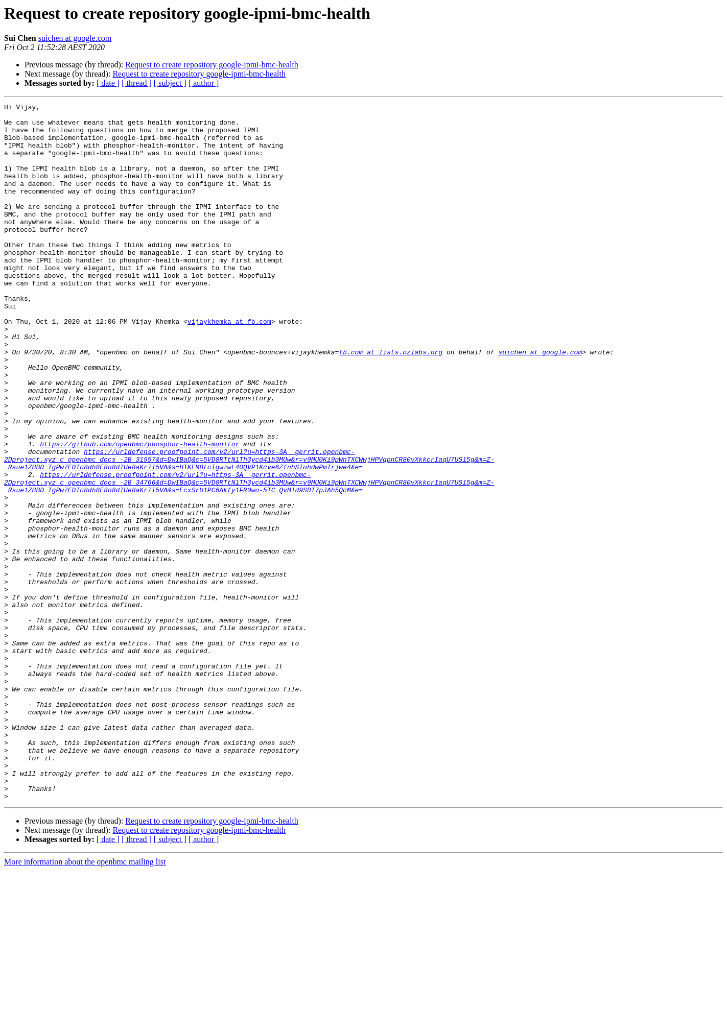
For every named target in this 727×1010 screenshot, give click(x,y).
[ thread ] (137, 83)
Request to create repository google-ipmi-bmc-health (211, 64)
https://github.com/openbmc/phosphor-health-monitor (139, 512)
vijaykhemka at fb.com (229, 365)
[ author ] (204, 83)
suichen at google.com (75, 38)
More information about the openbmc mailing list (85, 1001)
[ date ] (108, 83)
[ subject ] (170, 83)
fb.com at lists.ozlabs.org (390, 402)
